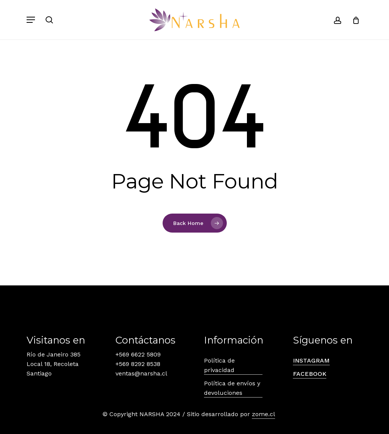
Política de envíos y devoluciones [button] (232, 388)
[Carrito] (353, 20)
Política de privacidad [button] (219, 365)
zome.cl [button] (263, 414)
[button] (31, 20)
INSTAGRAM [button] (311, 360)
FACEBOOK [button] (309, 373)
